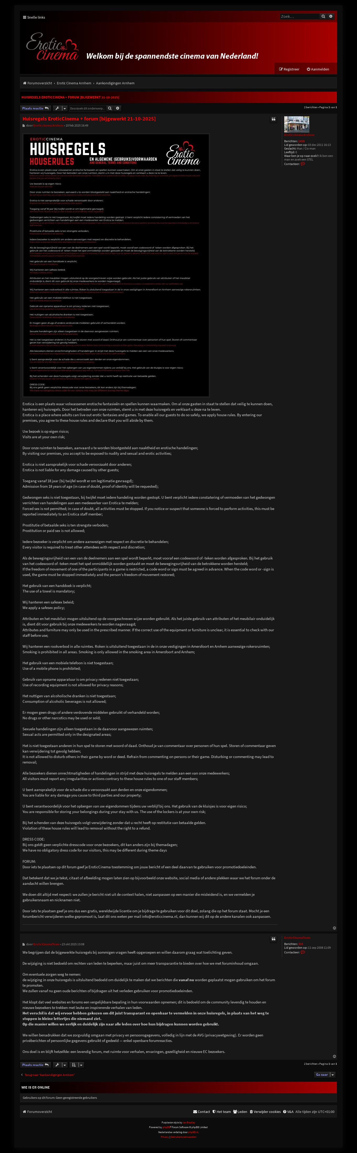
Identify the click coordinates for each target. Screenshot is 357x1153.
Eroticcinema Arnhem (299, 135)
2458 (301, 141)
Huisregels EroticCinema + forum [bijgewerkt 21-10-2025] (70, 97)
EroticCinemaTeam (297, 938)
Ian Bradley (189, 1122)
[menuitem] (317, 69)
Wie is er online (35, 1087)
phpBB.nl (193, 1132)
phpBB (166, 1127)
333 (300, 944)
